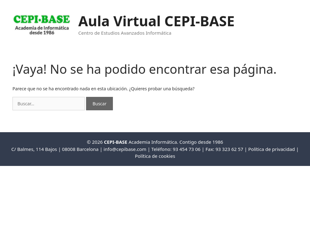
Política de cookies (155, 156)
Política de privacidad (271, 149)
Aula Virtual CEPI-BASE (156, 20)
